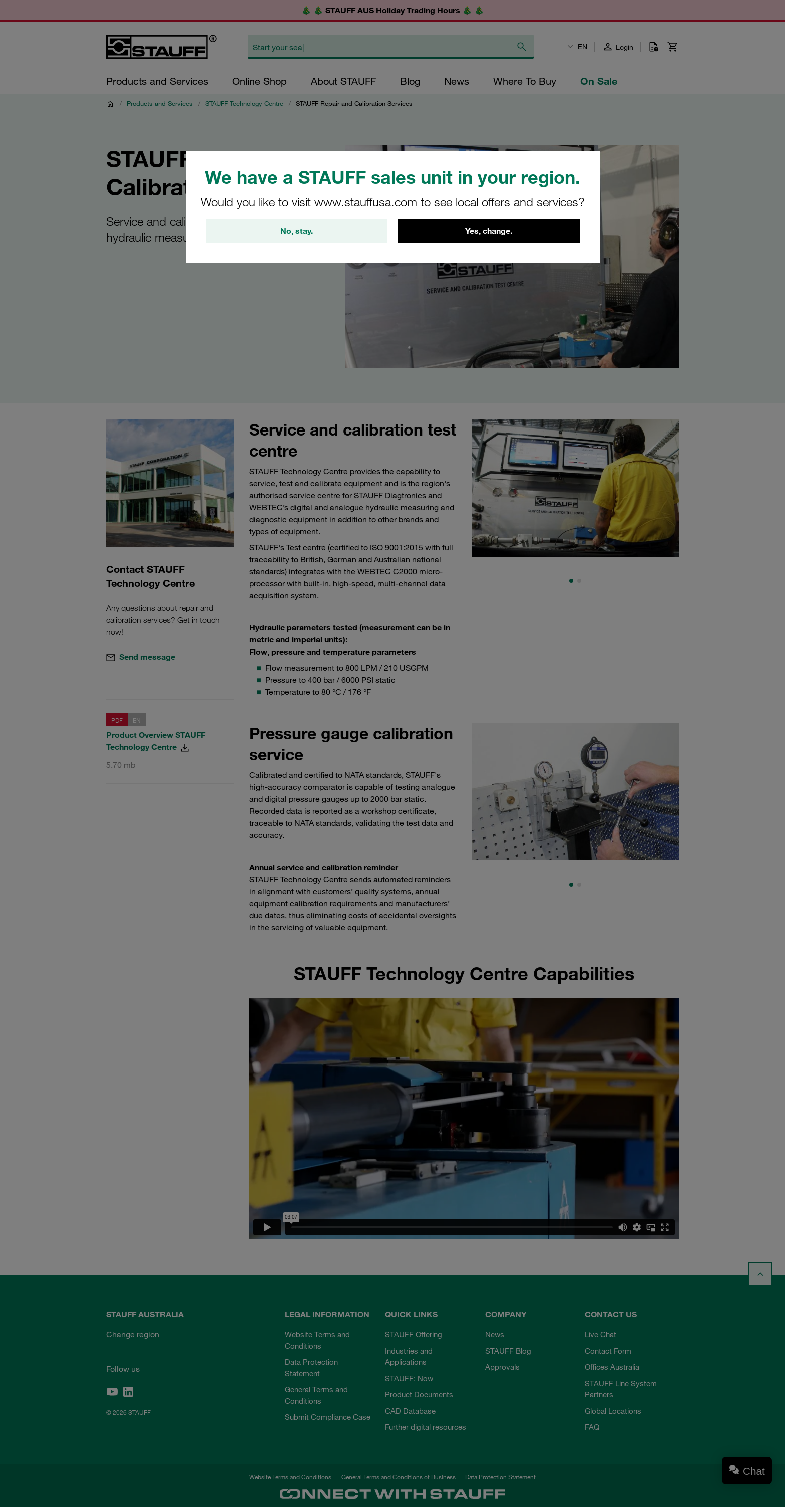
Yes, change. (488, 231)
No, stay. (296, 231)
